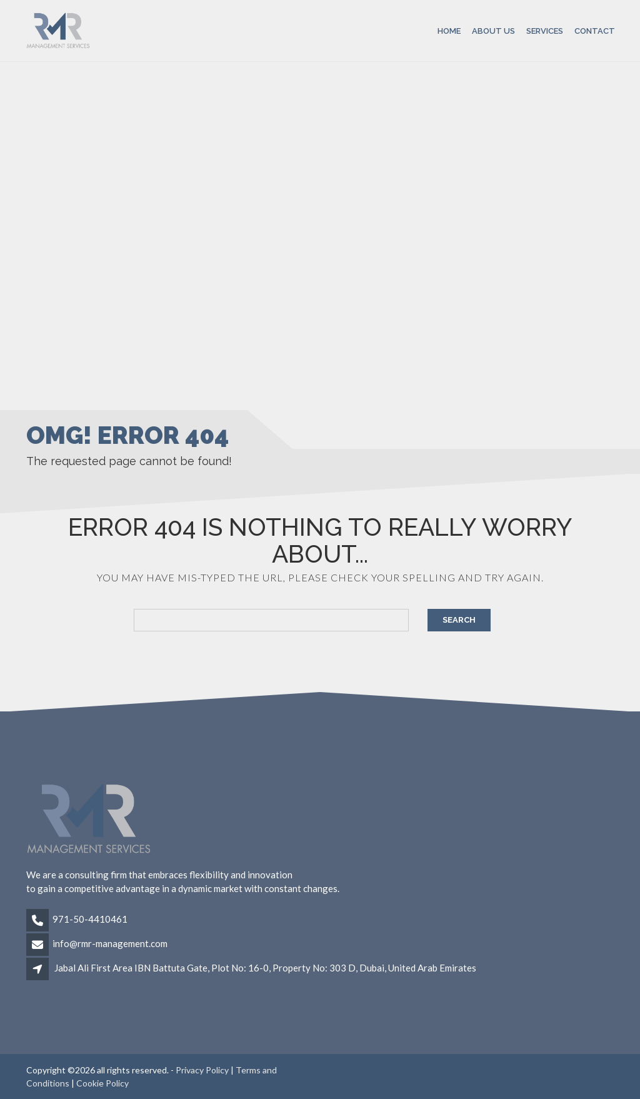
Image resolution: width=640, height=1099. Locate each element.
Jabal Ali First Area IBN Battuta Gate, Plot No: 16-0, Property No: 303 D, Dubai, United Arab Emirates (265, 967)
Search (459, 620)
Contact (594, 30)
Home (449, 30)
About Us (493, 30)
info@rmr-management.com (110, 943)
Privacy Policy (202, 1070)
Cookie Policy (102, 1083)
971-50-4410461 (90, 919)
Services (544, 30)
